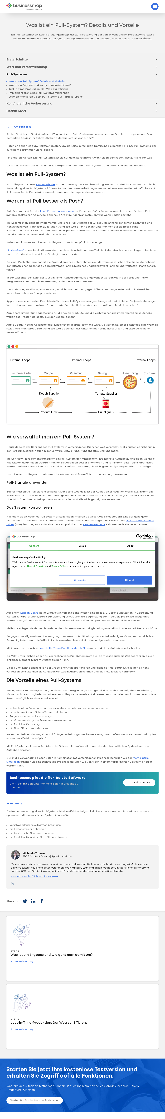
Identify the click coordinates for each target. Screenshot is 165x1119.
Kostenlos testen (139, 783)
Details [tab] (82, 545)
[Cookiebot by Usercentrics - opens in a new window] (138, 536)
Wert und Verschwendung (26, 67)
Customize (82, 580)
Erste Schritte (17, 59)
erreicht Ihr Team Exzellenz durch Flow (64, 648)
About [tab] (130, 545)
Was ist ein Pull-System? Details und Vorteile (36, 81)
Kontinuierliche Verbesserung (29, 103)
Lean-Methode (45, 184)
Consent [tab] (34, 545)
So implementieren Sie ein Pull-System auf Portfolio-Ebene (45, 96)
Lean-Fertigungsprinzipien (57, 211)
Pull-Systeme (16, 74)
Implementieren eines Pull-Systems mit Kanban (38, 92)
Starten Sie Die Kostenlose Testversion (34, 1100)
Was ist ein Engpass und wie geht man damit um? (39, 85)
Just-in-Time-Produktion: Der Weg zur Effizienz (38, 88)
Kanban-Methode (94, 524)
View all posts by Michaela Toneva (34, 876)
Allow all (129, 580)
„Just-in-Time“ (15, 250)
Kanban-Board (29, 612)
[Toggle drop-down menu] (156, 59)
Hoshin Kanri (16, 111)
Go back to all (23, 126)
